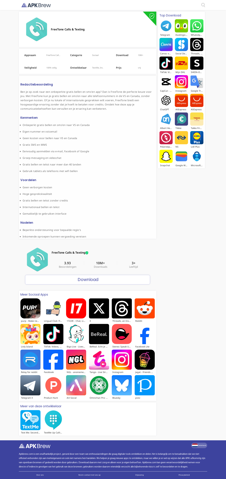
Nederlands (199, 445)
